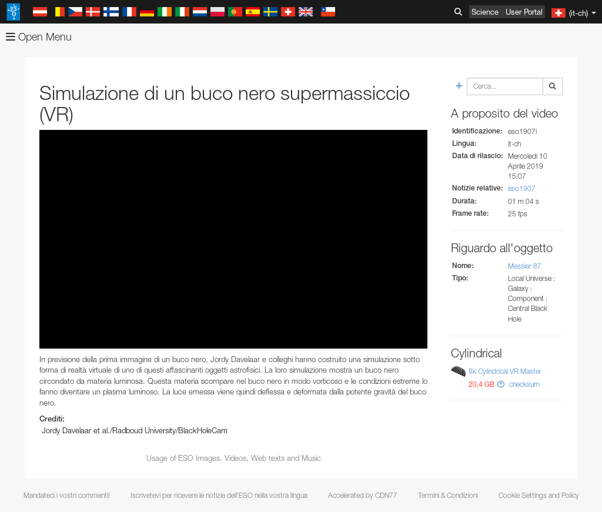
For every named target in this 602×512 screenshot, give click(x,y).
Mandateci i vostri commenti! (67, 495)
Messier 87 (524, 266)
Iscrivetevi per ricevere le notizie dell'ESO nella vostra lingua (219, 495)
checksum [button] (523, 384)
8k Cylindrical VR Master (505, 371)
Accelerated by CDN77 (362, 495)
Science (485, 11)
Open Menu (39, 37)
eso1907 (522, 188)
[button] (500, 384)
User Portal (524, 11)
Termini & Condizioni (448, 495)
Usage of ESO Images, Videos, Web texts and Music (233, 458)
